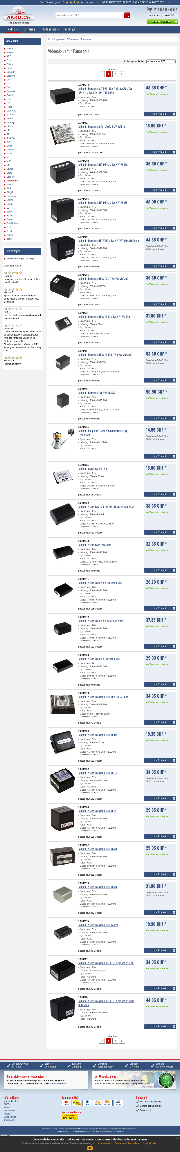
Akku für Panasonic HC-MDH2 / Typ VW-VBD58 (103, 164)
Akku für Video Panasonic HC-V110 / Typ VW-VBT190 (106, 963)
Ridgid (10, 192)
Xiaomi (10, 235)
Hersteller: (85, 146)
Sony (9, 211)
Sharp (9, 204)
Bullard (10, 64)
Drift (9, 87)
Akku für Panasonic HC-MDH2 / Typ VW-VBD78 (102, 202)
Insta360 (11, 138)
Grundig (11, 122)
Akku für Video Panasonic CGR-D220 (97, 849)
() (52, 2)
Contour (11, 72)
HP (8, 130)
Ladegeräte (51, 29)
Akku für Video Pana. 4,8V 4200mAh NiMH (101, 621)
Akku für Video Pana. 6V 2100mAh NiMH (99, 659)
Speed (10, 219)
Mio (8, 157)
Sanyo (10, 200)
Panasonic (12, 180)
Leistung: (84, 100)
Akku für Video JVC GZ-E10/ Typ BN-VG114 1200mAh (106, 506)
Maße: (83, 143)
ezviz (9, 99)
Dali (8, 79)
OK (90, 1148)
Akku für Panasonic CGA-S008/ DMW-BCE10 (101, 126)
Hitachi (10, 126)
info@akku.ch (59, 1083)
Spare (9, 215)
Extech (10, 95)
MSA (9, 161)
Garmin (10, 114)
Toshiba (10, 231)
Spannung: (85, 97)
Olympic (11, 169)
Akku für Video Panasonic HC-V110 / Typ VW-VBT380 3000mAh (106, 1003)
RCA (9, 188)
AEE (9, 56)
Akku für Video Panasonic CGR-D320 (97, 887)
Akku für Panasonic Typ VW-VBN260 (97, 392)
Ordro (9, 173)
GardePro (11, 110)
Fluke (9, 107)
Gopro (10, 118)
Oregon (10, 177)
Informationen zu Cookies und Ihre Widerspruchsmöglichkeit (127, 1143)
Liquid (9, 146)
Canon (10, 68)
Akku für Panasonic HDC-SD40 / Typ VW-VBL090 (104, 316)
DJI (8, 83)
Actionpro (11, 48)
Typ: (82, 103)
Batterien (30, 29)
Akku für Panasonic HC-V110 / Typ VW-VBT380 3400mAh (108, 240)
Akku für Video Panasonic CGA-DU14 (97, 773)
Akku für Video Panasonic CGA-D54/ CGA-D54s (103, 697)
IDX (8, 134)
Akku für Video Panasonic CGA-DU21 (97, 811)
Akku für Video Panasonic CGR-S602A (98, 925)
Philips (10, 184)
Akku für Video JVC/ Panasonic (94, 544)
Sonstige (69, 29)
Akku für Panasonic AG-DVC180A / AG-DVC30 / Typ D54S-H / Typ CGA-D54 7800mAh (105, 90)
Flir (8, 103)
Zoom (9, 239)
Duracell (11, 91)
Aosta (9, 60)
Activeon (11, 52)
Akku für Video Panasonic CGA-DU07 (97, 735)
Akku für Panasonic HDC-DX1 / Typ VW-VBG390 (103, 278)
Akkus (13, 29)
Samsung (11, 196)
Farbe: (83, 106)
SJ (8, 208)
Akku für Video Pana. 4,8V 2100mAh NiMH (100, 582)
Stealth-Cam (13, 223)
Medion (10, 149)
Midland (10, 153)
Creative (11, 76)
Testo (9, 227)
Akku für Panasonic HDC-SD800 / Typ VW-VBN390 (105, 354)
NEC (9, 165)
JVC (9, 141)
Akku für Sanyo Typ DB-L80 (92, 468)
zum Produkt (159, 114)
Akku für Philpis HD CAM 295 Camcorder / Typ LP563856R (102, 432)
